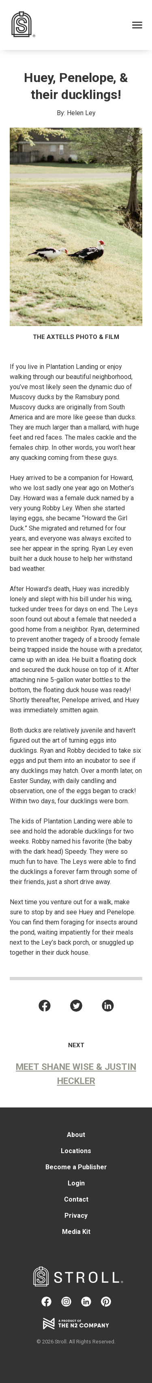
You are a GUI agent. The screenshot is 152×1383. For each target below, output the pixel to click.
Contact (76, 1199)
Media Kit (76, 1232)
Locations (76, 1151)
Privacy (76, 1215)
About (76, 1135)
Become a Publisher (76, 1167)
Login (76, 1183)
